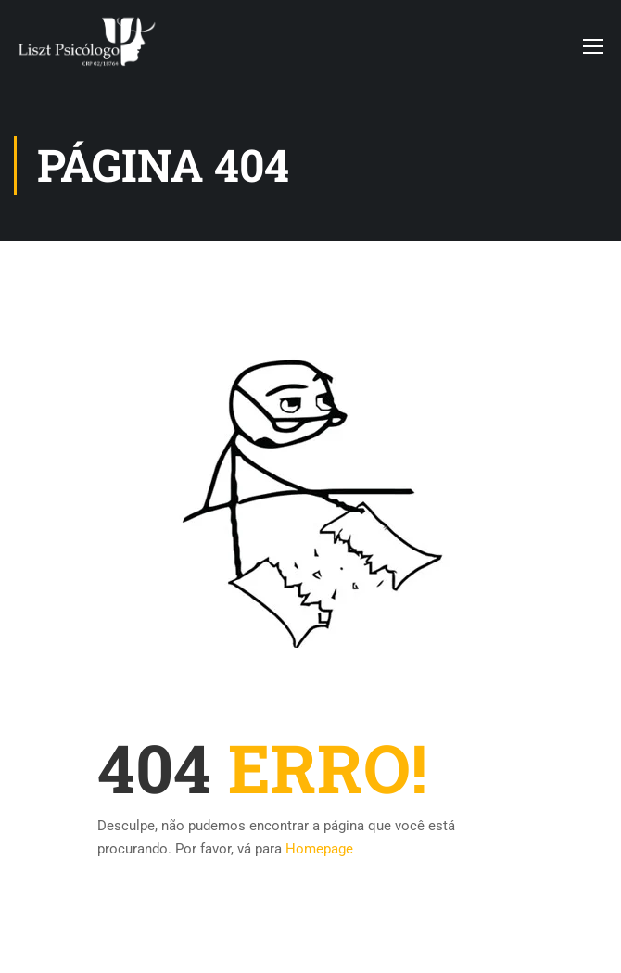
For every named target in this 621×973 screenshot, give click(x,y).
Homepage (319, 848)
